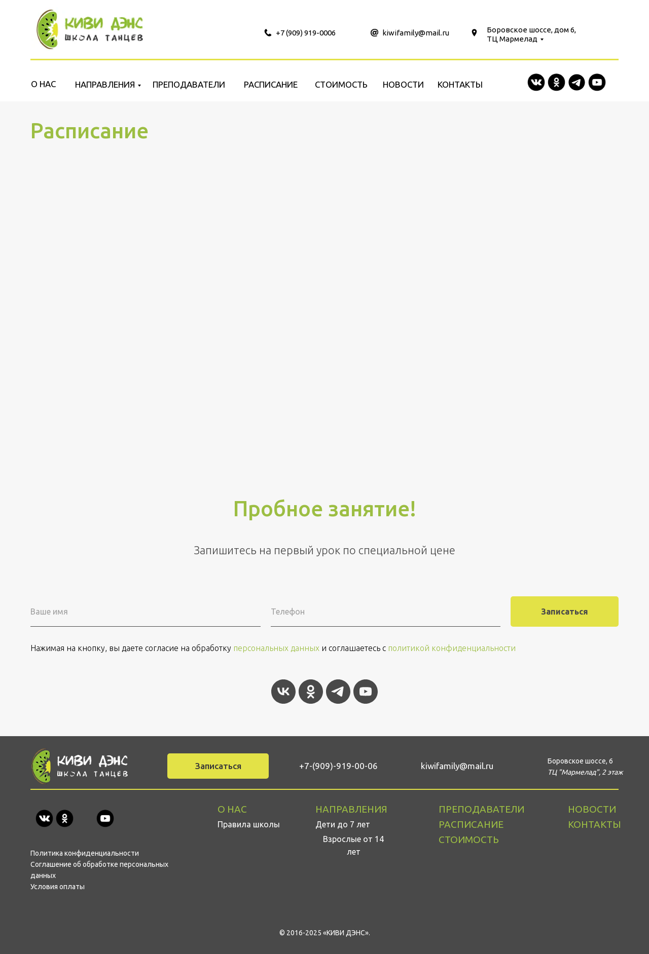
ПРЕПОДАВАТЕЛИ (189, 84)
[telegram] (338, 691)
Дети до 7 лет (342, 824)
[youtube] (365, 691)
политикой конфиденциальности (452, 648)
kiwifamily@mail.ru (415, 32)
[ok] (311, 691)
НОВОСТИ (403, 84)
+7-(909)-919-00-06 (338, 766)
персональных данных (276, 648)
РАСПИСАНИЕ (271, 84)
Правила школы (249, 824)
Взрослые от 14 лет (353, 845)
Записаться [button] (218, 766)
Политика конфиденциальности (84, 853)
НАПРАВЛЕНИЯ (105, 84)
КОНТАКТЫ (460, 84)
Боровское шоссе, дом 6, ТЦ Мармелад (531, 34)
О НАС (43, 84)
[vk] (283, 691)
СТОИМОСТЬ (341, 84)
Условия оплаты (57, 887)
